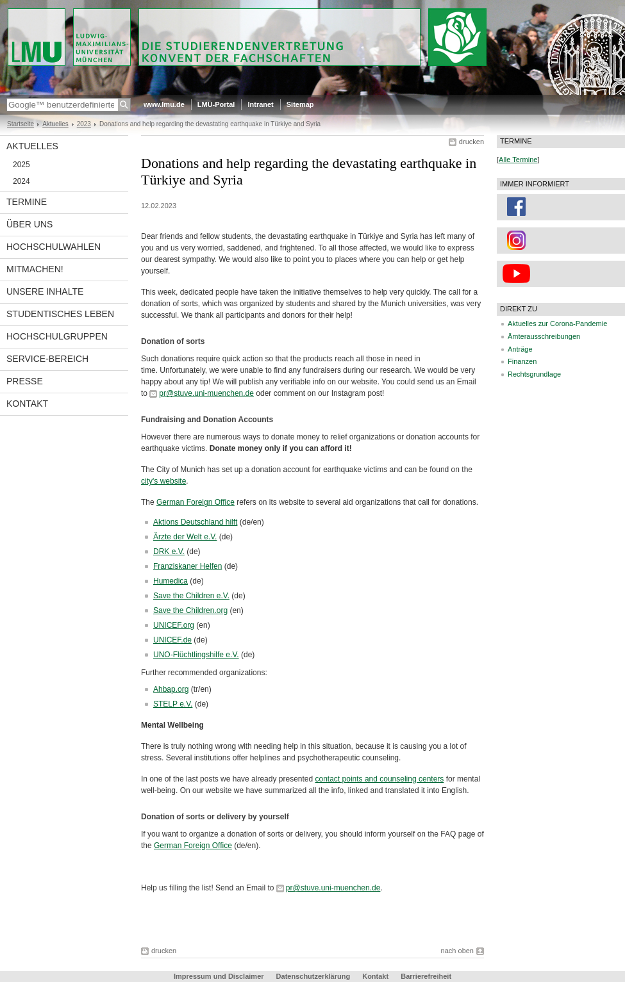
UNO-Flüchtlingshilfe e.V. (196, 654)
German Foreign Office (195, 502)
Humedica (170, 581)
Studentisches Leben (60, 314)
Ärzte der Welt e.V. (185, 536)
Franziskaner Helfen (187, 566)
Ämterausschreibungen (544, 336)
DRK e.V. (169, 551)
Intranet (260, 104)
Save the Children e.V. (191, 595)
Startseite (20, 123)
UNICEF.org (173, 625)
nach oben (457, 950)
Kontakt (27, 403)
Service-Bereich (47, 359)
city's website (163, 481)
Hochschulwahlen (53, 246)
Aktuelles (55, 123)
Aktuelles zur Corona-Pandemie (557, 323)
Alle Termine (518, 159)
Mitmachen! (34, 269)
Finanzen (522, 361)
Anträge (520, 349)
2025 (21, 164)
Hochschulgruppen (57, 336)
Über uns (29, 224)
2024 (21, 181)
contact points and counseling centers (379, 778)
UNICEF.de (172, 639)
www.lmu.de (164, 104)
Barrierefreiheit (426, 976)
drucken (471, 141)
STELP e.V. (172, 704)
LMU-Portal (216, 104)
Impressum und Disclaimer (219, 976)
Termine (26, 202)
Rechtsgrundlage (534, 374)
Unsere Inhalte (44, 291)
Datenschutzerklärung (313, 976)
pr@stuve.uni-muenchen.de (206, 393)
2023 (84, 123)
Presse (24, 381)
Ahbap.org (170, 689)
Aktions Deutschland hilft (195, 522)
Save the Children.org (190, 610)
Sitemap (300, 104)
